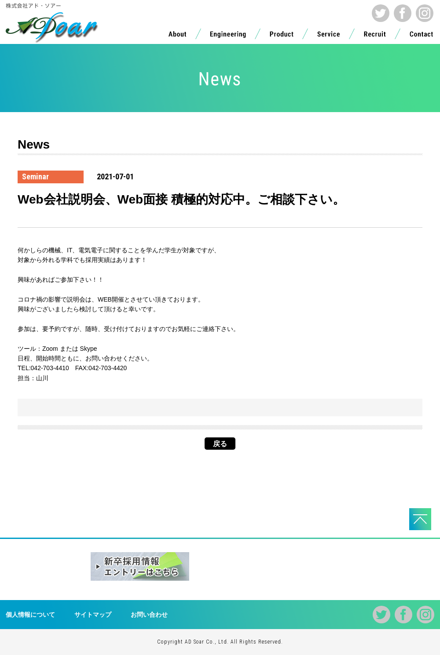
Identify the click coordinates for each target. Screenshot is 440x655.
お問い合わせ (149, 614)
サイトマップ (92, 614)
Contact (421, 36)
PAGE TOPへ (420, 519)
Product (281, 36)
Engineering (227, 36)
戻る (220, 444)
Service (329, 36)
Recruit (374, 36)
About (177, 36)
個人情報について (30, 614)
